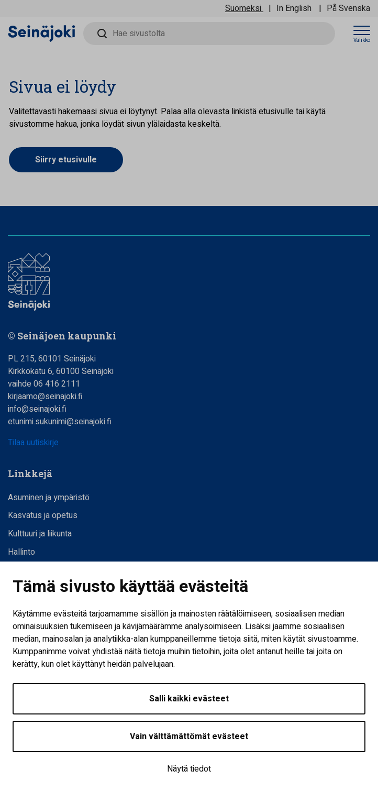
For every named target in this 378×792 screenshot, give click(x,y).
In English (294, 8)
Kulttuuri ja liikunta (40, 533)
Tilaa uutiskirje (33, 442)
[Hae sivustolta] (209, 33)
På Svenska (348, 8)
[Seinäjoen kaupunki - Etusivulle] (41, 33)
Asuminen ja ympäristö (49, 497)
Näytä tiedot (189, 769)
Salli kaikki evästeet (189, 698)
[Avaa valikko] (361, 34)
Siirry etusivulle (66, 159)
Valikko (361, 40)
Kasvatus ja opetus (42, 515)
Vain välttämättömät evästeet (189, 736)
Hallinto (21, 552)
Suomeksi (243, 8)
